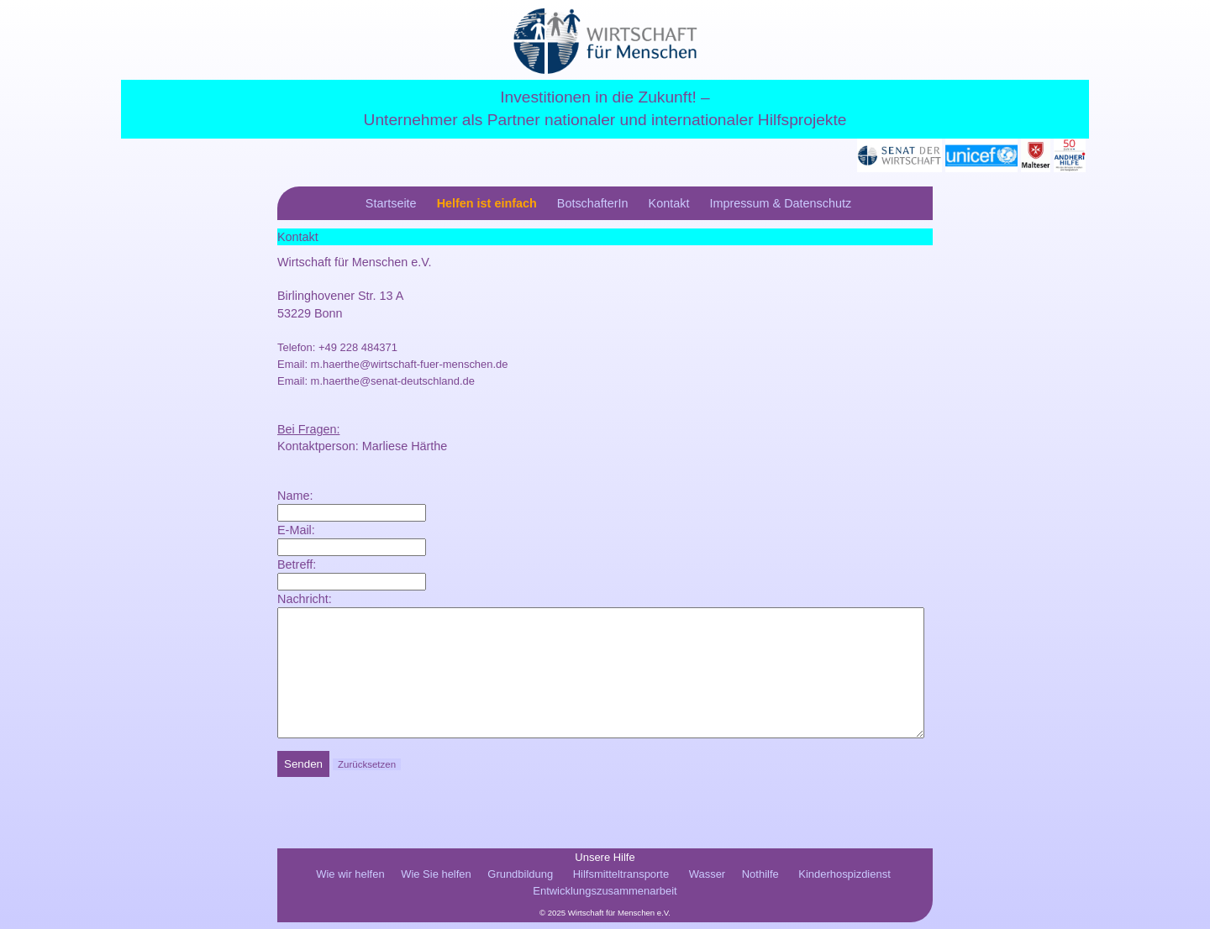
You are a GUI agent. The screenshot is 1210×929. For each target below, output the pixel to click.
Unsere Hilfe (604, 864)
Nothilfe (760, 880)
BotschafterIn (593, 203)
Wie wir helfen (350, 880)
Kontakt (669, 203)
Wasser (707, 880)
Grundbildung (520, 880)
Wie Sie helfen (436, 880)
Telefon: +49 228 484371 (337, 347)
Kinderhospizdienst (844, 880)
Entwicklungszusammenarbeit (604, 897)
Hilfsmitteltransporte (621, 880)
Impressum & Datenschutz (780, 203)
